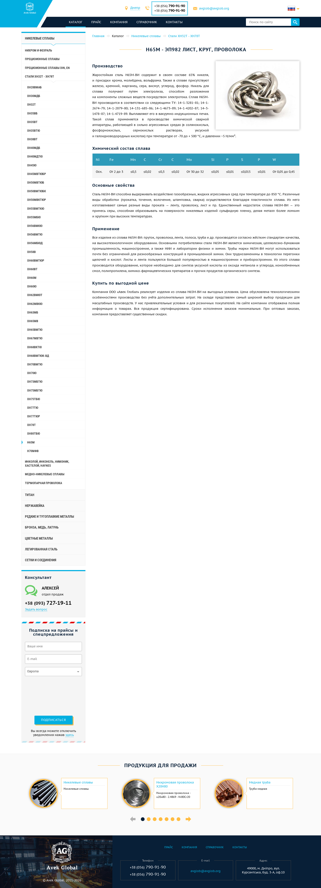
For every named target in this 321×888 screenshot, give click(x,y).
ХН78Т (31, 425)
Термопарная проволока (43, 483)
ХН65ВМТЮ (34, 329)
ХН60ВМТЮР (35, 260)
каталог (75, 22)
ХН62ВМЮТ (34, 295)
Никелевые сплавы (39, 38)
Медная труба (259, 782)
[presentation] (43, 695)
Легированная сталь (41, 549)
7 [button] (178, 819)
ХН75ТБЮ (33, 399)
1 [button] (143, 819)
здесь (69, 735)
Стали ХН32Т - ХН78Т (39, 76)
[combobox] (135, 8)
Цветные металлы (39, 538)
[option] (67, 793)
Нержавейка (34, 506)
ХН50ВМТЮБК (36, 191)
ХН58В (31, 252)
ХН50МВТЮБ (35, 182)
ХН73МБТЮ (34, 381)
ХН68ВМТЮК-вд (38, 355)
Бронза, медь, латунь (42, 527)
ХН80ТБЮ (33, 433)
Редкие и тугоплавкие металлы (49, 517)
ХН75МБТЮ (34, 390)
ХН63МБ (32, 312)
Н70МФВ (33, 451)
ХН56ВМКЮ (34, 226)
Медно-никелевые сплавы (44, 474)
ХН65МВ (32, 321)
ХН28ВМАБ (34, 87)
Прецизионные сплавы (42, 59)
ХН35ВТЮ (33, 130)
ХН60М (31, 278)
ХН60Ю (31, 286)
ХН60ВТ (32, 269)
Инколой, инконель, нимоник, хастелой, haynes (47, 463)
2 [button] (149, 819)
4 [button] (160, 819)
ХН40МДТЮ (35, 156)
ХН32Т (31, 104)
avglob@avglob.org (214, 8)
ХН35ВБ (32, 113)
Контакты (174, 22)
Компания (119, 22)
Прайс (96, 22)
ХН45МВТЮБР (36, 174)
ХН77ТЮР (33, 416)
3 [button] (155, 819)
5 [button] (166, 819)
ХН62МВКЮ (34, 304)
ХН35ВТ (32, 122)
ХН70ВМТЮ (34, 364)
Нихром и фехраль (38, 50)
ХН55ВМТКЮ (35, 208)
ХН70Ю (31, 373)
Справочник (146, 22)
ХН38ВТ (32, 139)
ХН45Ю (31, 165)
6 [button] (172, 819)
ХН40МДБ (33, 148)
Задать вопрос (36, 609)
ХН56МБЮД (35, 243)
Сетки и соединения (40, 560)
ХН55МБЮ (34, 217)
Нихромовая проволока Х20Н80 (175, 784)
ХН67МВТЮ (34, 338)
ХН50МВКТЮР (36, 200)
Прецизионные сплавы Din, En (47, 68)
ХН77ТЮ (32, 407)
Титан (29, 495)
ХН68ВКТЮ (34, 347)
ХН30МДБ (33, 96)
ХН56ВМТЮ (34, 234)
